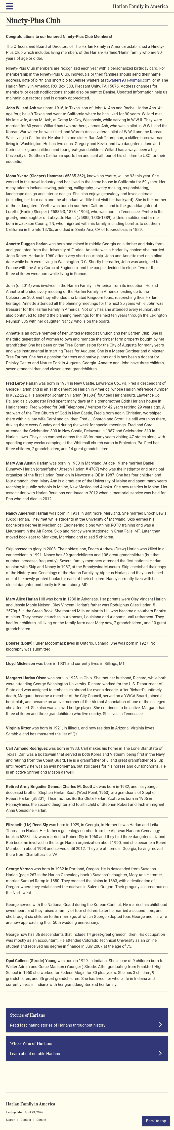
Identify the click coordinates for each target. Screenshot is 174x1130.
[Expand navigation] (10, 6)
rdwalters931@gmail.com (128, 80)
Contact (26, 1120)
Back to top (156, 1121)
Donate (41, 1120)
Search (10, 1120)
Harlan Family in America (140, 6)
